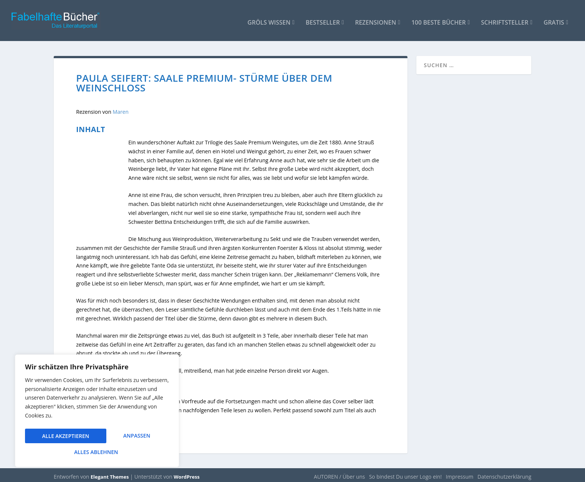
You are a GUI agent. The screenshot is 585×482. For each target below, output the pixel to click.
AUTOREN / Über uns (339, 473)
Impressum (459, 473)
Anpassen (55, 437)
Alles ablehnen (127, 437)
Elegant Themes (110, 473)
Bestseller (323, 19)
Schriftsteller (504, 19)
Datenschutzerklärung (504, 473)
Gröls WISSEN (268, 19)
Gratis (554, 19)
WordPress (187, 473)
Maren (121, 108)
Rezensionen (375, 19)
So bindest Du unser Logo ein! (405, 473)
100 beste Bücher (439, 19)
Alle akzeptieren (97, 452)
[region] (97, 413)
